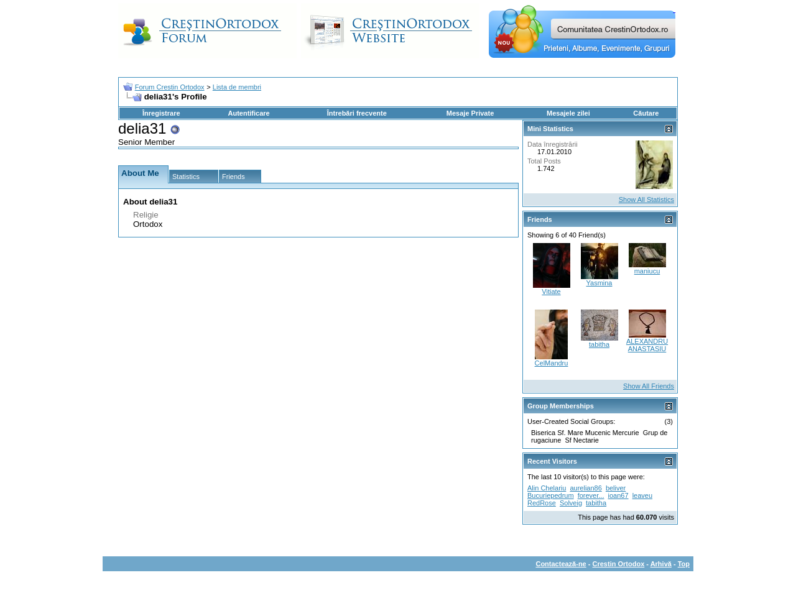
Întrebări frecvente (357, 113)
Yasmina (599, 283)
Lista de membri (237, 87)
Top (684, 564)
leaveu (642, 495)
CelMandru (551, 363)
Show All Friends (648, 386)
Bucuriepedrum (550, 495)
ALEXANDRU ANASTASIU (647, 345)
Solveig (571, 503)
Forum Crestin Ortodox (170, 87)
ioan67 (618, 495)
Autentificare (248, 113)
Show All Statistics (646, 199)
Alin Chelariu (546, 488)
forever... (591, 495)
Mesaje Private (470, 113)
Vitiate (551, 291)
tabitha (599, 344)
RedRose (541, 503)
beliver (616, 488)
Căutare (646, 113)
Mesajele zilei (568, 113)
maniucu (647, 271)
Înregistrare (161, 113)
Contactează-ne (560, 564)
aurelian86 (585, 488)
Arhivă (661, 564)
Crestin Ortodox (619, 564)
